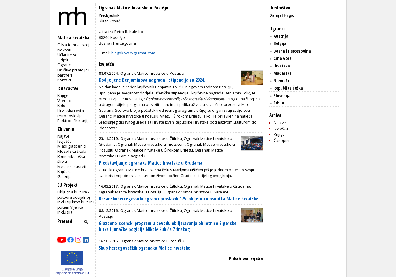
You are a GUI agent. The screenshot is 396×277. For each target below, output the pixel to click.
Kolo (61, 105)
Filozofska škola (71, 151)
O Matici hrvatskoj (73, 44)
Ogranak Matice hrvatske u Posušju (133, 8)
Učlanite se (67, 54)
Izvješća (64, 141)
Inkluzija (64, 212)
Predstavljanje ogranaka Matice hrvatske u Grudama (150, 163)
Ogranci (64, 64)
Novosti (64, 50)
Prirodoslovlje (70, 115)
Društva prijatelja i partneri (73, 72)
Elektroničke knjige (74, 120)
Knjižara (64, 171)
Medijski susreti (71, 166)
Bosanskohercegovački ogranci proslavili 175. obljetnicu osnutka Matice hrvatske (178, 199)
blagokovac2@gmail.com (133, 53)
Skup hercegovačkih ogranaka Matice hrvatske (144, 248)
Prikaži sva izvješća (246, 258)
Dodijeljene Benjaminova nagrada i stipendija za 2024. (152, 80)
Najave (63, 136)
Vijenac (64, 100)
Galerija (64, 176)
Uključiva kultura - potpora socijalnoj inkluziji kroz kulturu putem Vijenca (75, 199)
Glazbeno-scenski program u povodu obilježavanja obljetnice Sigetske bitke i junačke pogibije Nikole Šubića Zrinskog (167, 226)
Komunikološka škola (71, 159)
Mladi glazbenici (71, 146)
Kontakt (64, 80)
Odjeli (62, 60)
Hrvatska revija (70, 110)
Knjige (62, 95)
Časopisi (281, 140)
